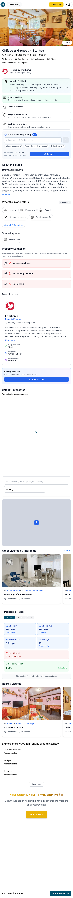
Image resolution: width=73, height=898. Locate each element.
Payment (20, 617)
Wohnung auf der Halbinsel (18, 594)
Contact (49, 154)
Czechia (9, 55)
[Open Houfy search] (14, 4)
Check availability (60, 893)
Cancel (29, 617)
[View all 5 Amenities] (13, 225)
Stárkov (42, 55)
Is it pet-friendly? (57, 146)
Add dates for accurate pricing (15, 394)
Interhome (26, 70)
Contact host (36, 379)
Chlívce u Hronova (13, 727)
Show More (7, 194)
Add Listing (56, 4)
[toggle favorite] (58, 557)
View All (67, 551)
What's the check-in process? (36, 146)
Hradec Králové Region (25, 55)
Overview (9, 617)
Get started (36, 814)
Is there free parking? (14, 146)
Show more (10, 340)
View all (67, 43)
